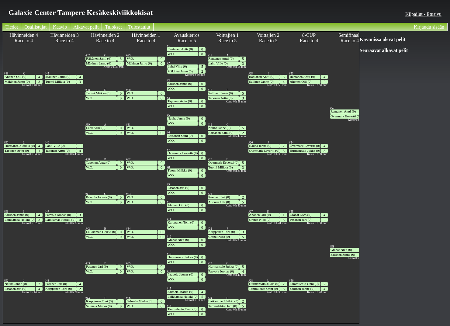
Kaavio (60, 26)
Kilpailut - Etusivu (423, 14)
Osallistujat (35, 26)
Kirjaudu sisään (429, 26)
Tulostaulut (139, 26)
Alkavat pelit (86, 26)
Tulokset (113, 26)
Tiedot (11, 26)
